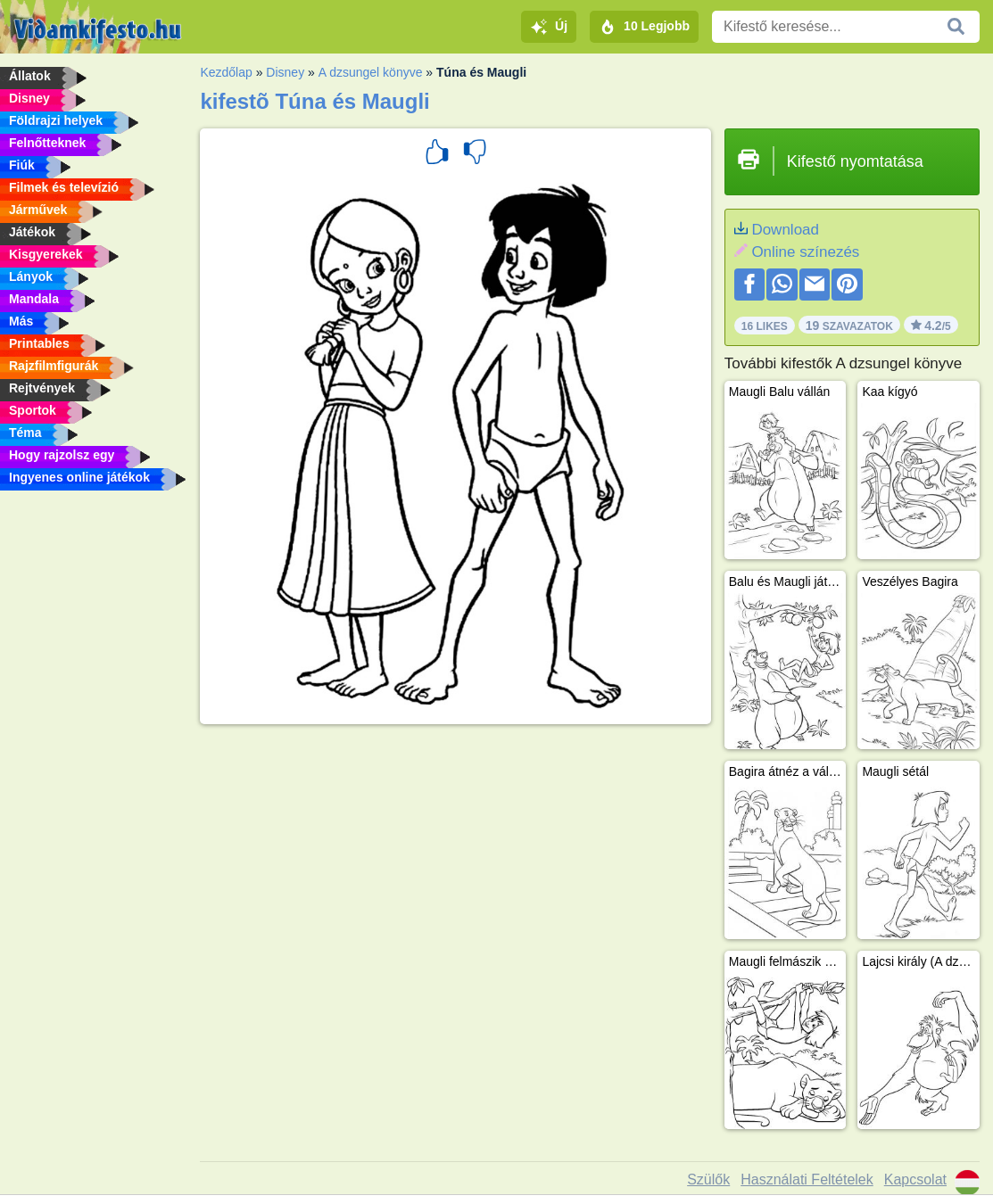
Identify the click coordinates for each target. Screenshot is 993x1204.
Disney (285, 72)
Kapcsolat (915, 1179)
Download (785, 229)
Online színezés (805, 251)
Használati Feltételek (807, 1179)
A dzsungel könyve (371, 72)
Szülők (708, 1179)
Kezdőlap (226, 72)
